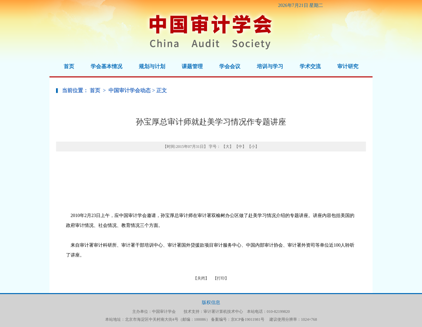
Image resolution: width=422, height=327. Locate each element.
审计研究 (347, 66)
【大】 (227, 146)
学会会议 (229, 66)
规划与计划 (152, 66)
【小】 (253, 146)
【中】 (240, 146)
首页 (69, 66)
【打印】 (221, 278)
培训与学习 (270, 66)
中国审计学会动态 (129, 90)
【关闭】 (201, 278)
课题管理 (192, 66)
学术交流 (310, 66)
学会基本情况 (106, 66)
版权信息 (211, 302)
